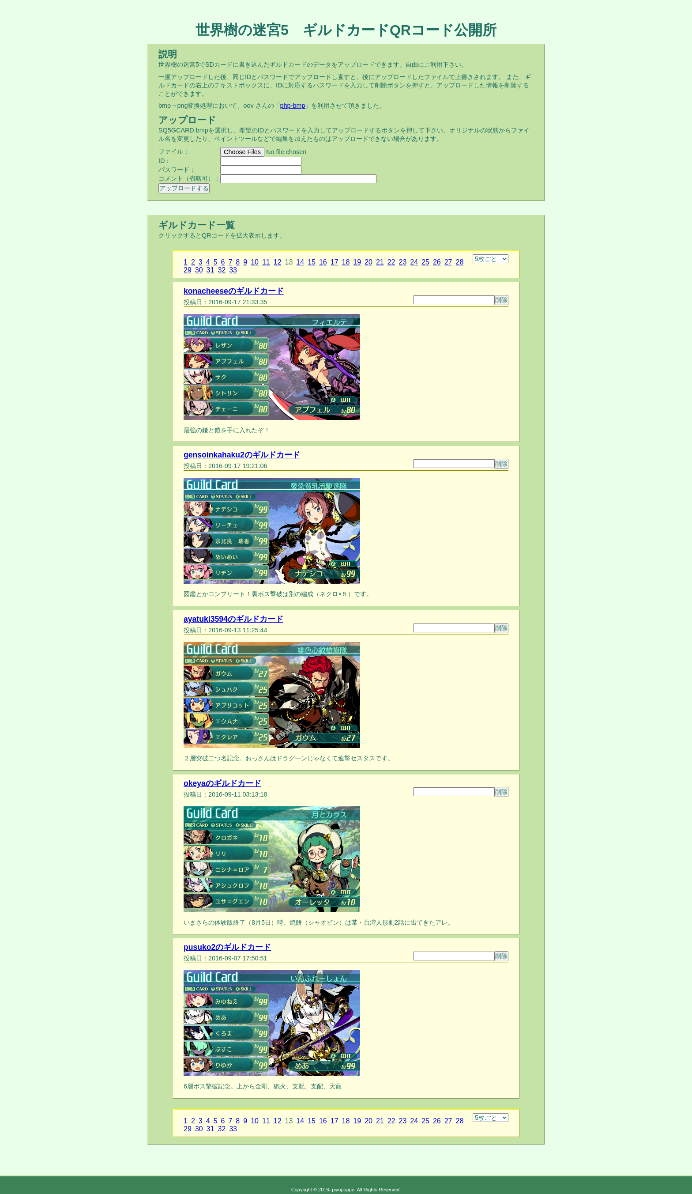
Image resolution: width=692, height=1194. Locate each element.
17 (334, 262)
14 (300, 262)
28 (460, 262)
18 (346, 262)
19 (357, 262)
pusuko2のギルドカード (227, 947)
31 (210, 270)
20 (368, 262)
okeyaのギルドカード (222, 783)
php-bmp (292, 105)
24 (414, 262)
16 (323, 262)
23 (403, 262)
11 (266, 262)
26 (437, 262)
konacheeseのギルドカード (234, 291)
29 (188, 270)
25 (425, 262)
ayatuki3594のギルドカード (233, 619)
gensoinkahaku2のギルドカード (242, 454)
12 (278, 262)
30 (199, 270)
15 (312, 262)
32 (222, 270)
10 (255, 262)
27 (448, 262)
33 (233, 270)
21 (380, 262)
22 (391, 262)
